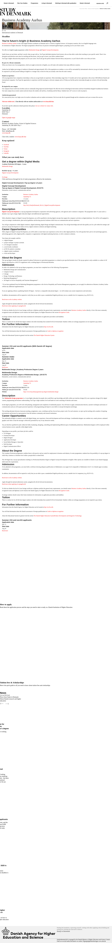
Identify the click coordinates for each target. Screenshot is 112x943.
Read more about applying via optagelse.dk (14, 306)
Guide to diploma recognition (55, 331)
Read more (5, 367)
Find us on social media (63, 941)
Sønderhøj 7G (27, 196)
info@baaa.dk (10, 131)
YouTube (6, 146)
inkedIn (6, 153)
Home (86, 8)
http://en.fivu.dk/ (48, 326)
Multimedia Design (34, 50)
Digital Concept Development (50, 50)
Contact (108, 939)
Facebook (6, 144)
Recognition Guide (64, 312)
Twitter (6, 149)
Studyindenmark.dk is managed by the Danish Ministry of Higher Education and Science (81, 939)
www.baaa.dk (6, 133)
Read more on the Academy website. (12, 299)
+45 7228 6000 (11, 129)
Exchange (4, 177)
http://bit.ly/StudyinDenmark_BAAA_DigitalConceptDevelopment (41, 205)
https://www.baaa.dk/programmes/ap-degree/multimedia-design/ (41, 391)
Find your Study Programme (93, 8)
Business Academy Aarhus (9, 43)
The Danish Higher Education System (44, 335)
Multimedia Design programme (14, 398)
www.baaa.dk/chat (20, 137)
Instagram (6, 151)
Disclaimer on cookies (76, 941)
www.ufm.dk (102, 941)
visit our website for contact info (44, 106)
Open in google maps (8, 117)
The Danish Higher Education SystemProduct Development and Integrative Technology (58, 516)
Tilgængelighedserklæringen (90, 941)
